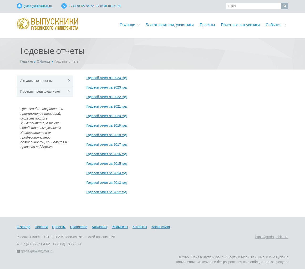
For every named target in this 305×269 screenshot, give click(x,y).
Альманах (99, 227)
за (110, 163)
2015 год (119, 163)
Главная (26, 61)
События (276, 25)
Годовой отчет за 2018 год (106, 135)
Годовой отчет (97, 163)
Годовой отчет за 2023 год (106, 87)
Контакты (139, 227)
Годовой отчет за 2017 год (106, 144)
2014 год (119, 173)
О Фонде (130, 25)
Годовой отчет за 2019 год (106, 125)
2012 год (119, 192)
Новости (41, 227)
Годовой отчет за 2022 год (106, 97)
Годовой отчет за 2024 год (106, 78)
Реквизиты (120, 227)
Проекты (207, 25)
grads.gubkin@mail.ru (38, 6)
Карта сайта (160, 227)
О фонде (44, 61)
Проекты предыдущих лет (40, 91)
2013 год (119, 182)
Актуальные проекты (36, 81)
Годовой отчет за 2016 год (106, 154)
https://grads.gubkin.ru (271, 237)
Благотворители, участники (170, 25)
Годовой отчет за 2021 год (106, 106)
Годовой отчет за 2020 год (106, 116)
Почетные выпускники (240, 25)
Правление (78, 227)
